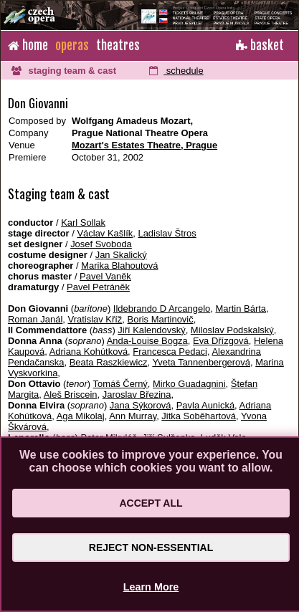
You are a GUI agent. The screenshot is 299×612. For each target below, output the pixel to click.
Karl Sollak (83, 222)
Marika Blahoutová (119, 265)
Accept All (150, 503)
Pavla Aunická (205, 405)
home (28, 45)
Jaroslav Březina (137, 394)
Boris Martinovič (161, 319)
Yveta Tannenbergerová (201, 362)
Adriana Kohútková (88, 351)
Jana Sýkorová (140, 405)
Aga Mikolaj (81, 416)
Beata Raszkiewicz (109, 362)
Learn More (151, 587)
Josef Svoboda (101, 244)
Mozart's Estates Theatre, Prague (144, 145)
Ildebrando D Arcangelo (161, 308)
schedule (176, 70)
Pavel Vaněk (105, 276)
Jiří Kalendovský (151, 330)
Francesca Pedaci (170, 351)
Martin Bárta (240, 308)
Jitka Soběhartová (198, 416)
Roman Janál (35, 319)
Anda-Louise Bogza (147, 340)
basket (260, 45)
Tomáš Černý (120, 383)
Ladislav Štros (167, 233)
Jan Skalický (121, 254)
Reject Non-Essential (151, 547)
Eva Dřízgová (221, 340)
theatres (118, 45)
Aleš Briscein (71, 394)
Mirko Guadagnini (189, 383)
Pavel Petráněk (98, 287)
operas (72, 45)
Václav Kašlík (105, 233)
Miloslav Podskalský (232, 330)
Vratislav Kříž (95, 319)
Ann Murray (132, 416)
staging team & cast (63, 70)
